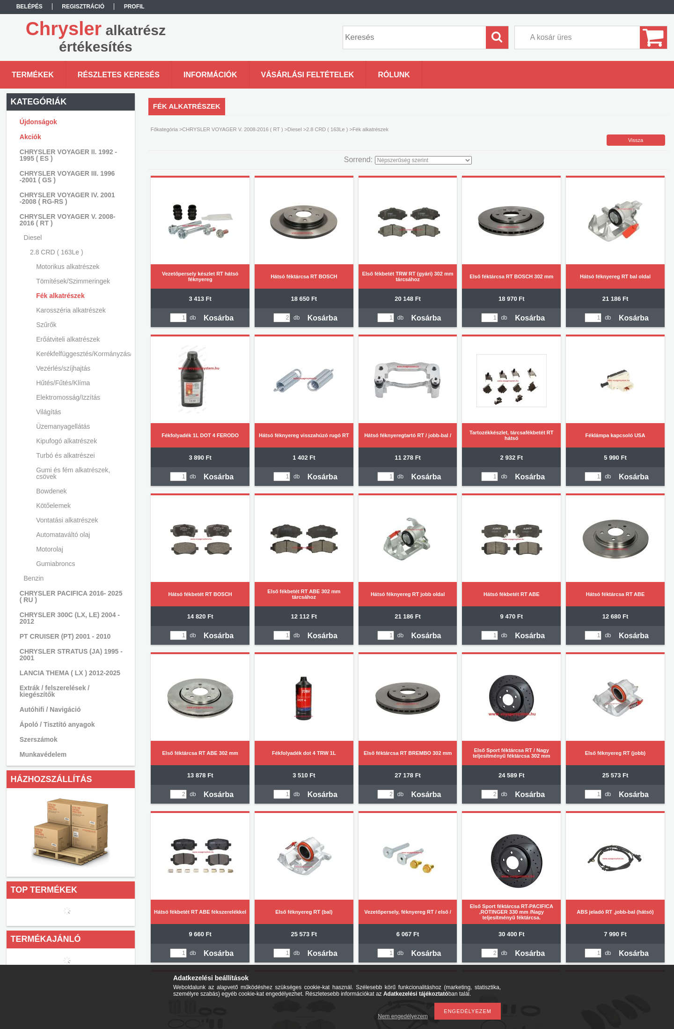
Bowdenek (51, 491)
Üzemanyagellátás (63, 426)
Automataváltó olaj (63, 534)
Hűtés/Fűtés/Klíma (63, 383)
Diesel (294, 129)
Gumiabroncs (55, 563)
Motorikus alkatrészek (67, 266)
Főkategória (164, 129)
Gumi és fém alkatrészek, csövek (73, 473)
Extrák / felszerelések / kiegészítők (54, 691)
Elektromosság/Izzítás (68, 397)
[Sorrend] (423, 160)
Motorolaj (49, 549)
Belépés (29, 6)
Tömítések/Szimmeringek (73, 281)
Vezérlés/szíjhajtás (63, 368)
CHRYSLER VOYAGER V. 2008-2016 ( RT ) (232, 129)
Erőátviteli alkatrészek (68, 339)
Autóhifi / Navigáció (50, 709)
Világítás (48, 412)
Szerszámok (39, 739)
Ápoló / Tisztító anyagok (57, 724)
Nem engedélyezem (403, 1016)
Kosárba (219, 318)
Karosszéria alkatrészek (71, 310)
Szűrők (46, 324)
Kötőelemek (53, 505)
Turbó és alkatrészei (65, 455)
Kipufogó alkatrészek (66, 441)
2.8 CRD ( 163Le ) (327, 129)
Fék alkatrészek (60, 295)
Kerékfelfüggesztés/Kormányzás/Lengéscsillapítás (82, 354)
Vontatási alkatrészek (67, 520)
